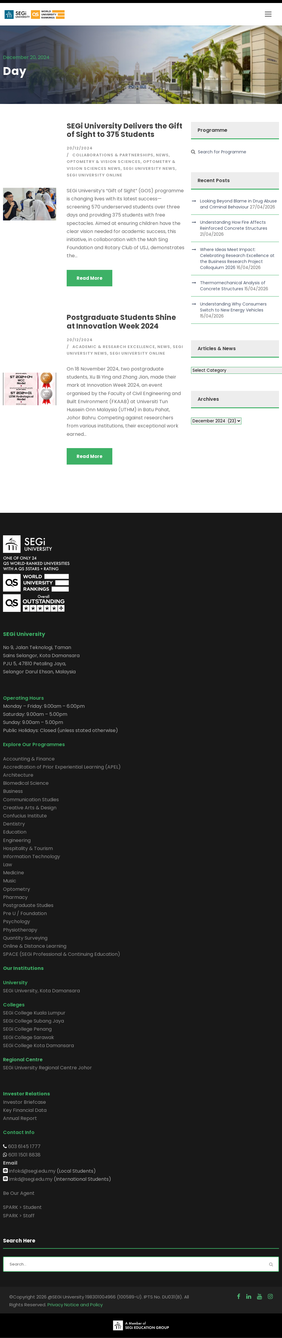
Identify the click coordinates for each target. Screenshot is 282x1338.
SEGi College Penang (27, 1029)
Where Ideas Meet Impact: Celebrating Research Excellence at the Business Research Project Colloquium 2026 (237, 258)
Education (14, 831)
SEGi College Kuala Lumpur (34, 1012)
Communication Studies (31, 799)
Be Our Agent (19, 1193)
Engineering (17, 840)
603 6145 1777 (24, 1146)
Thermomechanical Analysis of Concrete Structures (232, 286)
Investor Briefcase (24, 1102)
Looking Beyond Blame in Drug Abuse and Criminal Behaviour (238, 204)
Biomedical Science (26, 783)
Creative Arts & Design (29, 807)
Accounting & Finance (29, 758)
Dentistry (14, 823)
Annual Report (20, 1118)
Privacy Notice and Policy (75, 1304)
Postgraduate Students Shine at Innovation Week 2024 (121, 321)
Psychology (16, 921)
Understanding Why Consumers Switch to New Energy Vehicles (233, 307)
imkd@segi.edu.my (31, 1179)
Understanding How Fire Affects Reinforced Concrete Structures (233, 225)
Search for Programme (222, 152)
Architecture (18, 775)
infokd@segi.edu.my (32, 1171)
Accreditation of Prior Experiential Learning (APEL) (62, 767)
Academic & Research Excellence (113, 347)
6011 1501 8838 (24, 1154)
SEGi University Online (94, 175)
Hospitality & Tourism (28, 848)
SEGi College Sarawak (28, 1037)
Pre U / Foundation (25, 913)
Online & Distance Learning (34, 946)
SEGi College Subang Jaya (33, 1021)
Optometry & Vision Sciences (104, 161)
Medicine (13, 872)
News (162, 155)
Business (13, 791)
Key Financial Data (25, 1110)
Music (9, 880)
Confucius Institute (25, 815)
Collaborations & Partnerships (112, 155)
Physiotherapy (20, 929)
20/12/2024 (80, 148)
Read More (89, 278)
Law (7, 864)
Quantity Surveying (25, 938)
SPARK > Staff (19, 1215)
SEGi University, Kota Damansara (41, 990)
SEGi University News (149, 168)
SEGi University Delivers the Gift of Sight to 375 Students (124, 130)
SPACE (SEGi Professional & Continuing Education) (61, 954)
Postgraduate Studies (28, 905)
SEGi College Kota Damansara (38, 1045)
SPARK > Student (22, 1207)
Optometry (16, 889)
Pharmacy (15, 897)
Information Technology (31, 856)
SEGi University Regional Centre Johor (47, 1067)
